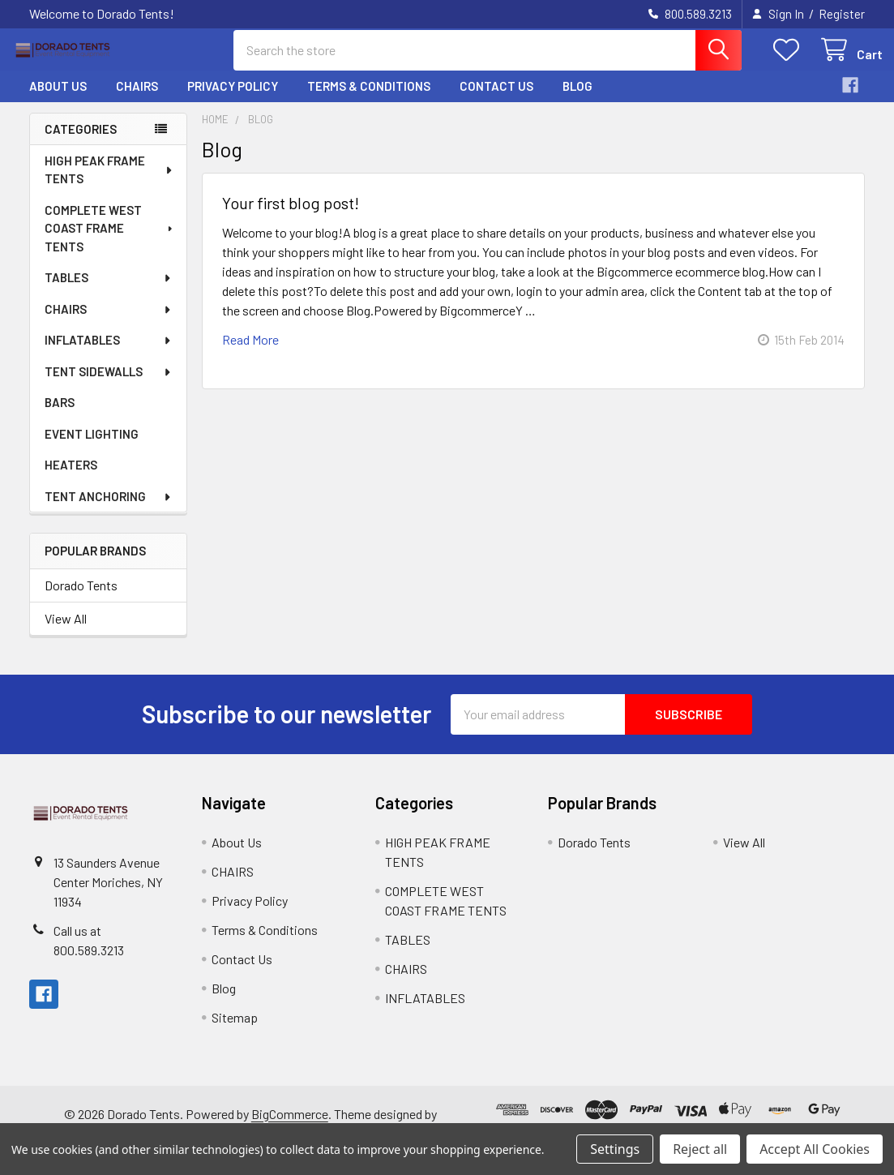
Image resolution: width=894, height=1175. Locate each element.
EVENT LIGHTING (92, 447)
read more (250, 352)
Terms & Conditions (368, 99)
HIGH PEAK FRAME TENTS (109, 183)
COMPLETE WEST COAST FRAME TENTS (110, 242)
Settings (614, 1149)
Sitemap (235, 1030)
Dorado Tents (81, 598)
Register (842, 13)
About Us (58, 99)
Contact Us (496, 99)
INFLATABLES (109, 353)
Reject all (700, 1149)
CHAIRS (137, 99)
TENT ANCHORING (109, 510)
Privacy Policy (232, 99)
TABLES (109, 291)
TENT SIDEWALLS (109, 385)
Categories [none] (81, 142)
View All (66, 631)
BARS (60, 416)
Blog (577, 99)
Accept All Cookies (814, 1149)
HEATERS (71, 478)
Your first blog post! (290, 215)
